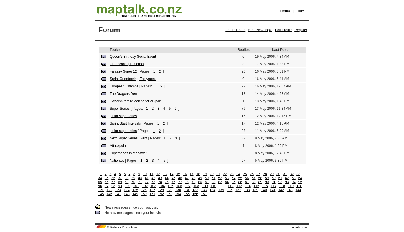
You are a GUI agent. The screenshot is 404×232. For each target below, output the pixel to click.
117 (273, 186)
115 (256, 186)
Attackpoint (118, 146)
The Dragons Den (123, 94)
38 (126, 178)
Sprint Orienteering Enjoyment (133, 79)
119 (291, 186)
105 (170, 186)
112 (231, 186)
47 (186, 178)
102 (145, 186)
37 (120, 178)
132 (195, 190)
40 (140, 178)
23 (231, 174)
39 (133, 178)
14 (171, 174)
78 (186, 182)
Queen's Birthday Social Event (133, 57)
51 (213, 178)
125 (135, 190)
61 (280, 178)
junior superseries (123, 116)
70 (133, 182)
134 (212, 190)
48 (193, 178)
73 (153, 182)
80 (200, 182)
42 (153, 178)
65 (100, 182)
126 (144, 190)
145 (101, 194)
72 (146, 182)
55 (240, 178)
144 (298, 190)
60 (273, 178)
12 (158, 174)
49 (200, 178)
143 (290, 190)
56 (247, 178)
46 (180, 178)
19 (205, 174)
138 (247, 190)
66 (106, 182)
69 (126, 182)
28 (265, 174)
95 (300, 182)
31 (285, 174)
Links (300, 11)
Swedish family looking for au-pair (135, 101)
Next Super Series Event (128, 138)
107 (187, 186)
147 (118, 194)
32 (292, 174)
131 (187, 190)
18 (198, 174)
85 (233, 182)
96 (100, 186)
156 (195, 194)
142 (281, 190)
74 (160, 182)
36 (113, 178)
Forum (285, 11)
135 (221, 190)
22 (225, 174)
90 (267, 182)
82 (213, 182)
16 (185, 174)
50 (207, 178)
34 (100, 178)
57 (253, 178)
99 (120, 186)
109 (205, 186)
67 (113, 182)
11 (151, 174)
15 (178, 174)
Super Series (120, 109)
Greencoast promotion (127, 64)
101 (136, 186)
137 (238, 190)
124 (127, 190)
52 (220, 178)
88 (253, 182)
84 (227, 182)
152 (161, 194)
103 (153, 186)
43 (160, 178)
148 (127, 194)
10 (145, 174)
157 (204, 194)
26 (252, 174)
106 (179, 186)
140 (264, 190)
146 (109, 194)
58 (260, 178)
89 (260, 182)
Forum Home (235, 30)
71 (140, 182)
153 (169, 194)
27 (258, 174)
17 (191, 174)
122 (109, 190)
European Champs (124, 86)
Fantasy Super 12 (123, 71)
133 (204, 190)
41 (146, 178)
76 (173, 182)
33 (298, 174)
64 (300, 178)
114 (248, 186)
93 (287, 182)
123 (118, 190)
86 (240, 182)
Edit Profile (283, 30)
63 (293, 178)
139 (255, 190)
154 (178, 194)
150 (144, 194)
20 (211, 174)
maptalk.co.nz (298, 227)
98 (113, 186)
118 (282, 186)
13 (165, 174)
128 (161, 190)
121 (101, 190)
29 (272, 174)
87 (247, 182)
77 (180, 182)
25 (245, 174)
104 (162, 186)
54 (233, 178)
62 (287, 178)
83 (220, 182)
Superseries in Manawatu (129, 153)
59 (267, 178)
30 (278, 174)
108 (196, 186)
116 (265, 186)
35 (106, 178)
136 (229, 190)
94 (293, 182)
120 (299, 186)
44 (166, 178)
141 (272, 190)
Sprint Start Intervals (125, 123)
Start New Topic (260, 30)
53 (227, 178)
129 (169, 190)
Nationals (117, 161)
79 (193, 182)
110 (213, 186)
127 (152, 190)
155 (187, 194)
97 (106, 186)
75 (166, 182)
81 (207, 182)
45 (173, 178)
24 (238, 174)
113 (239, 186)
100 (127, 186)
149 (135, 194)
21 (218, 174)
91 (273, 182)
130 (178, 190)
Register (300, 30)
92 (280, 182)
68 (120, 182)
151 (152, 194)
